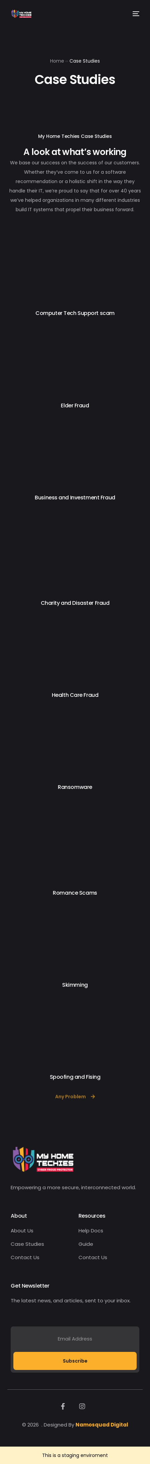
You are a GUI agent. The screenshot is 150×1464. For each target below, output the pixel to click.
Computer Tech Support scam (75, 313)
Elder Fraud (75, 405)
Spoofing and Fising (75, 1077)
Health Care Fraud (75, 695)
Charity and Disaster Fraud (75, 603)
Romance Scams (75, 893)
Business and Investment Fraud (75, 497)
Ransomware (75, 787)
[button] (75, 1101)
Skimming (75, 985)
